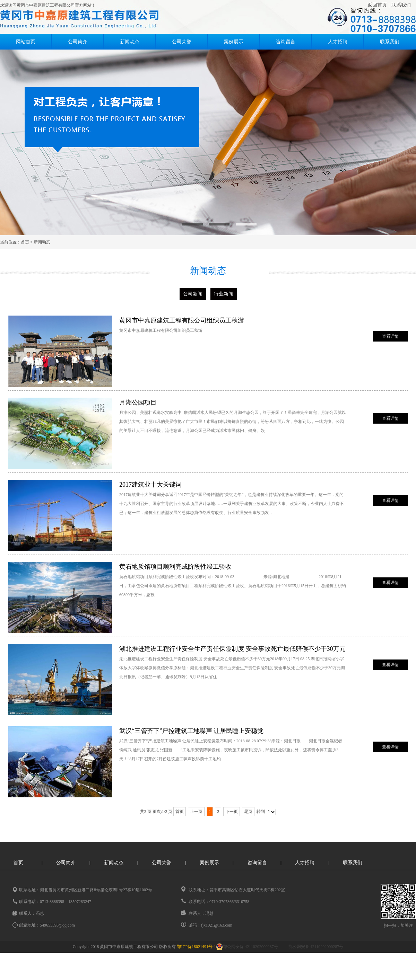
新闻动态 (129, 41)
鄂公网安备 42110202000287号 (247, 946)
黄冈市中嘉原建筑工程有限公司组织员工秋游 (181, 320)
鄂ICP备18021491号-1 (196, 946)
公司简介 (77, 41)
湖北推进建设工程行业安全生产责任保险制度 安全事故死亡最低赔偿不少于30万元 (232, 648)
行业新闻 (223, 293)
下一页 (231, 811)
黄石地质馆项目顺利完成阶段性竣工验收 (175, 566)
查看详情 (390, 336)
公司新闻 (192, 293)
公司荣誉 (181, 41)
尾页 (248, 811)
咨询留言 (285, 41)
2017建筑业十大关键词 (150, 484)
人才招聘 (337, 41)
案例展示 (233, 41)
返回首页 (377, 5)
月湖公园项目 (138, 402)
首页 (25, 242)
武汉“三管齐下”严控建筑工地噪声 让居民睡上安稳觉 (191, 730)
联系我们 (401, 5)
